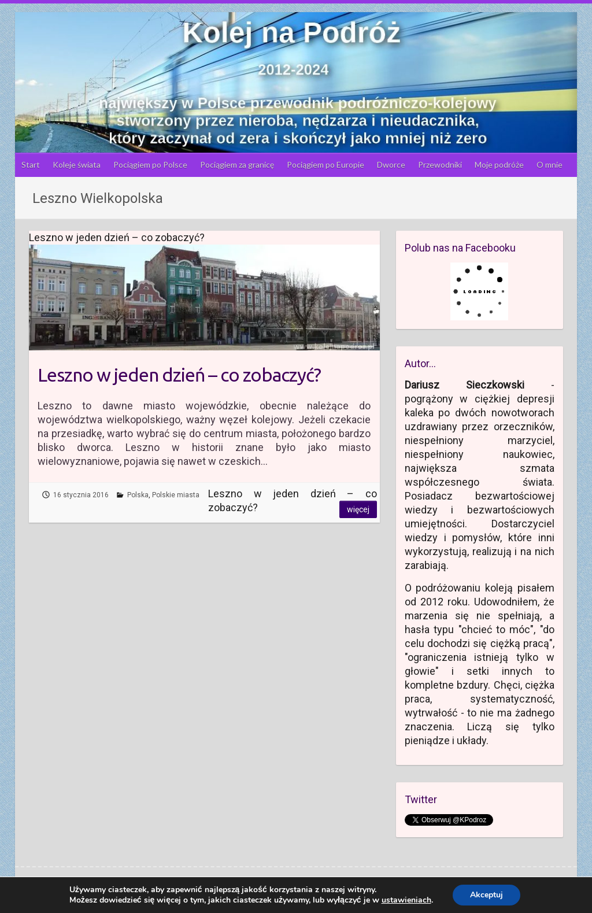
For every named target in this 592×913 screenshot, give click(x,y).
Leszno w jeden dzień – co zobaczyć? (179, 374)
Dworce (391, 164)
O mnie (549, 164)
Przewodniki (440, 164)
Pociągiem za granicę (237, 164)
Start (30, 164)
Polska (138, 495)
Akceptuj (486, 894)
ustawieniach (406, 900)
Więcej (358, 509)
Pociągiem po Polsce (150, 164)
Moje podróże (499, 164)
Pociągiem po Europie (325, 164)
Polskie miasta (175, 495)
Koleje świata (77, 164)
